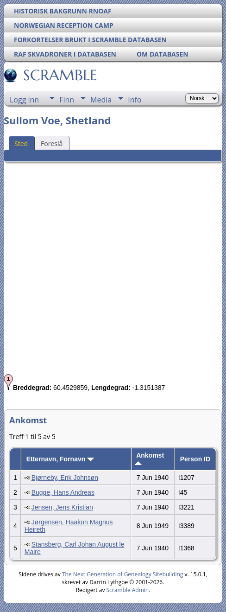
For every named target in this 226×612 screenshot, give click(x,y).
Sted (21, 143)
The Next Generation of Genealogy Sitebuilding (122, 574)
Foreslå (52, 143)
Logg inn (24, 100)
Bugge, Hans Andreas (62, 492)
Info (134, 100)
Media (101, 100)
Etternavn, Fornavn (60, 459)
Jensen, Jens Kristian (62, 507)
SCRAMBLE (59, 75)
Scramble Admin (128, 590)
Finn (66, 100)
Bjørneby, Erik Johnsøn (64, 477)
